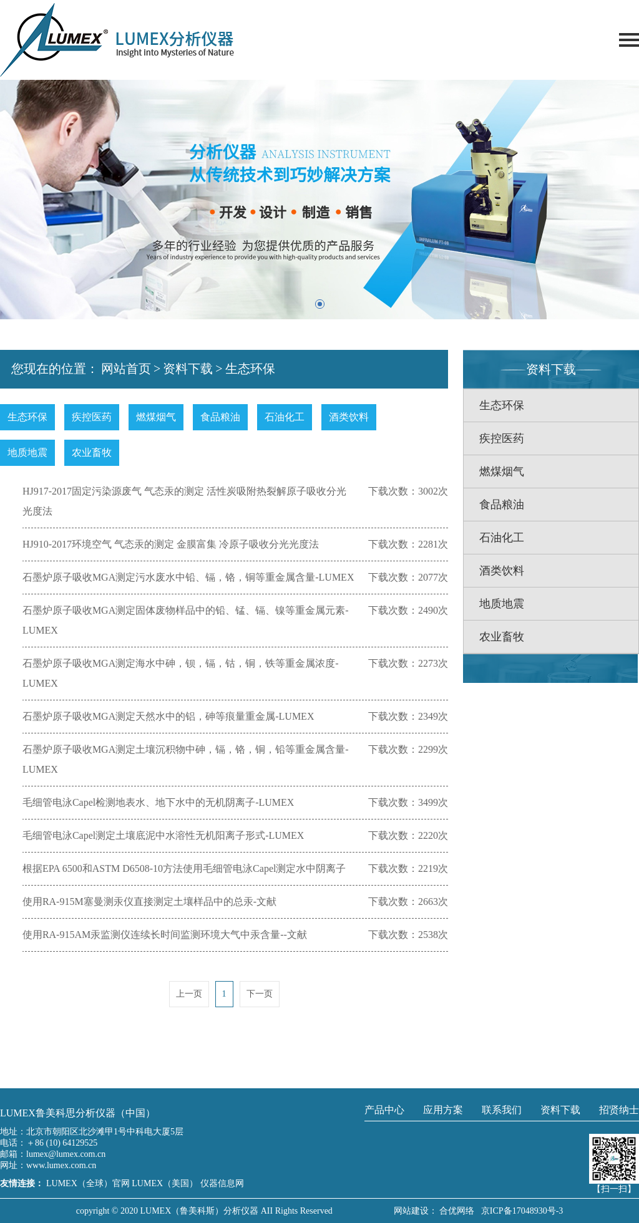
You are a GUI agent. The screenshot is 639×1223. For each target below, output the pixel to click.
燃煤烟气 (156, 417)
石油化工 (285, 417)
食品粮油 (220, 417)
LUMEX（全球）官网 (89, 1183)
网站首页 (126, 368)
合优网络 (456, 1211)
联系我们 (502, 1110)
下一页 (259, 993)
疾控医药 (92, 417)
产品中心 (384, 1110)
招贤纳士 (619, 1110)
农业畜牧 (92, 452)
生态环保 (250, 368)
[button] (319, 304)
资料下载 (188, 368)
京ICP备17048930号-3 (520, 1211)
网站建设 (411, 1211)
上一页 (189, 993)
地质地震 (27, 452)
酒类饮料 (349, 417)
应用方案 (443, 1110)
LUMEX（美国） (166, 1183)
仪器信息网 (222, 1183)
